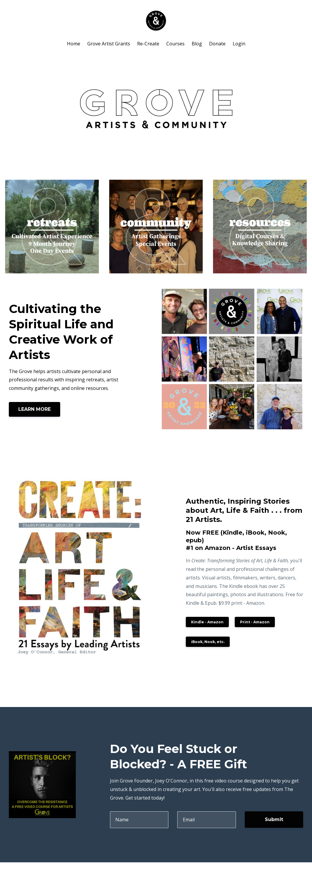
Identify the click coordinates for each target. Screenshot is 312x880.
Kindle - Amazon (207, 622)
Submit (274, 819)
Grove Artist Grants (108, 43)
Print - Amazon (255, 622)
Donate (217, 43)
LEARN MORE (34, 409)
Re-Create (148, 43)
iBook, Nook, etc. (207, 642)
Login (239, 43)
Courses (175, 43)
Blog (197, 43)
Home (73, 43)
